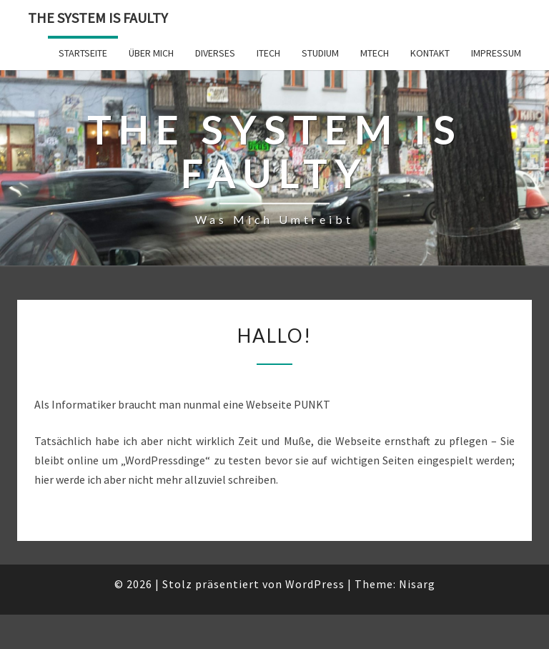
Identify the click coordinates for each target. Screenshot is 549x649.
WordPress (315, 584)
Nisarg (417, 584)
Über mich (151, 53)
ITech (268, 53)
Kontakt (430, 53)
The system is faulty (98, 17)
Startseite (83, 53)
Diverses (215, 53)
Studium (320, 53)
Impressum (496, 53)
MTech (374, 53)
